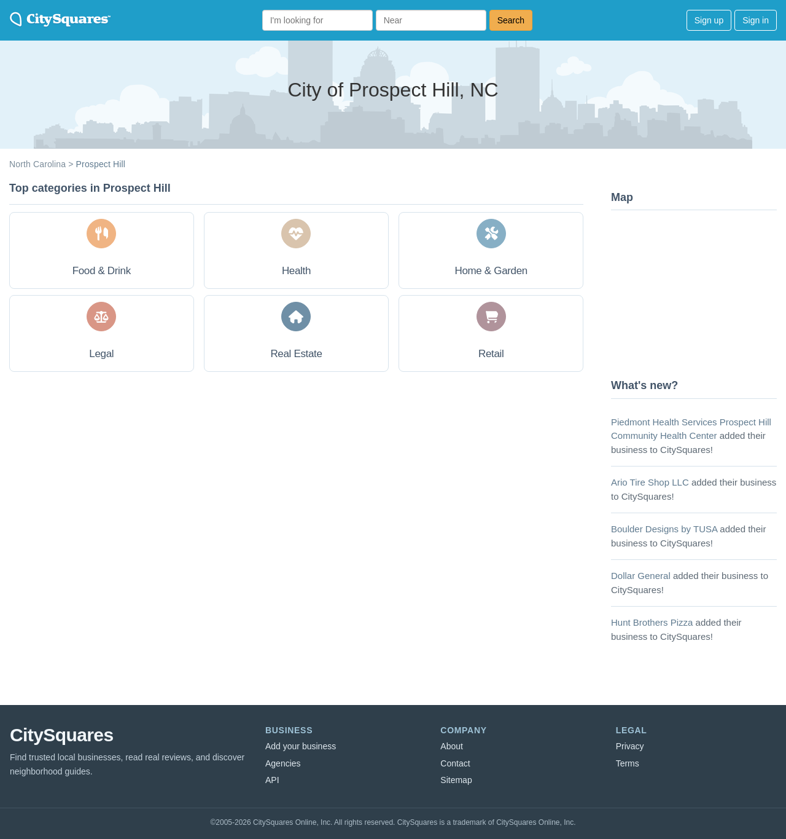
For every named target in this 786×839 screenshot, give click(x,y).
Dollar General (641, 575)
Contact (455, 763)
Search (510, 20)
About (451, 746)
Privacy (630, 746)
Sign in (755, 20)
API (272, 780)
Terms (627, 763)
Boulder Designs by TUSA (664, 529)
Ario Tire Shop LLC (650, 482)
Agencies (283, 763)
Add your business (300, 746)
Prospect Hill (100, 164)
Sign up (709, 20)
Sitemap (456, 780)
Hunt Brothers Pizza (652, 622)
